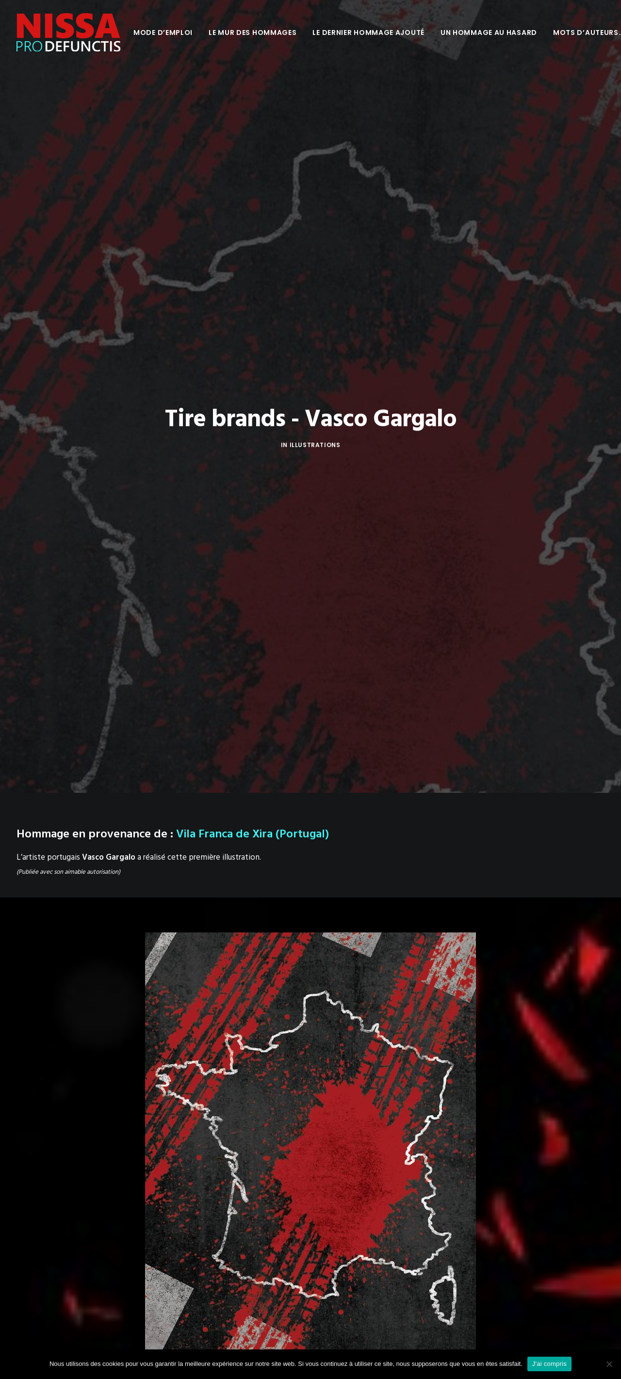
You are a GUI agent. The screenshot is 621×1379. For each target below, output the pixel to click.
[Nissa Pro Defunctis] (68, 32)
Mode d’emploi (163, 32)
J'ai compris (549, 1363)
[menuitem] (163, 32)
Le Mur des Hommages (252, 32)
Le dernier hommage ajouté (368, 32)
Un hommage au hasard (489, 32)
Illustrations (315, 375)
